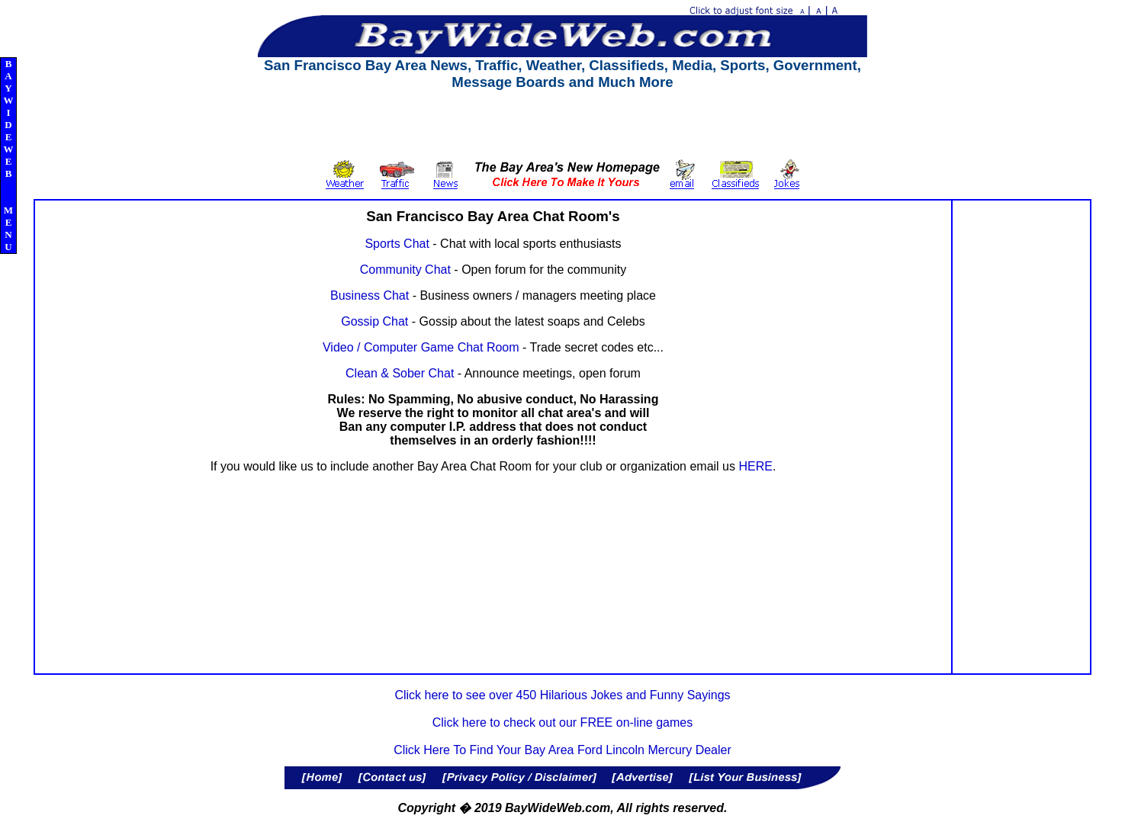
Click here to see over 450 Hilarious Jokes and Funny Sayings (562, 695)
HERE (755, 466)
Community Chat (405, 269)
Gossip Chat (374, 321)
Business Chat (369, 295)
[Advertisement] (563, 125)
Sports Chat (397, 243)
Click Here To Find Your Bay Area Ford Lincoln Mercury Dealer (562, 749)
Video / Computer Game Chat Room (421, 347)
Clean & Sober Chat (400, 373)
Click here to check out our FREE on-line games (562, 722)
